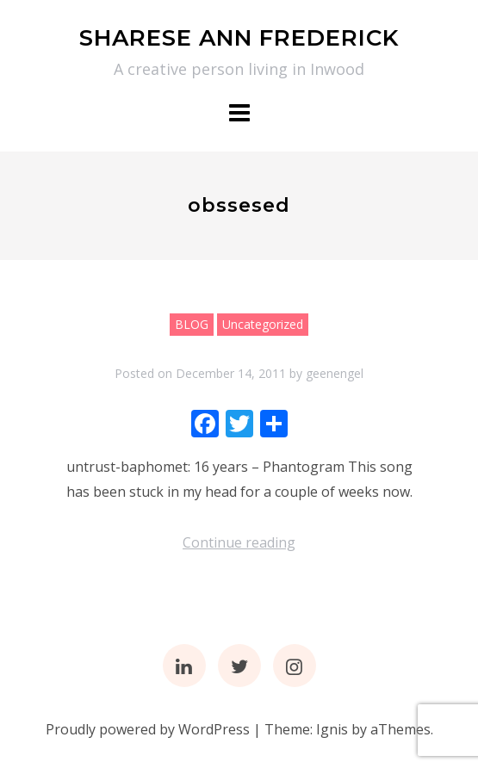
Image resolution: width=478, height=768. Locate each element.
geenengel (334, 373)
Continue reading (239, 542)
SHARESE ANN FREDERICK (239, 38)
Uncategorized (262, 324)
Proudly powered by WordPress (148, 729)
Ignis (332, 729)
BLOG (191, 324)
